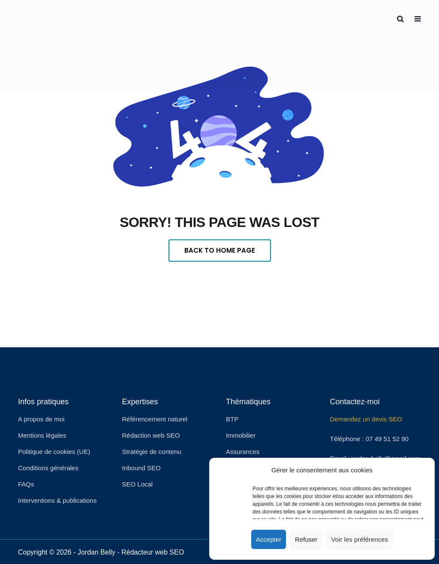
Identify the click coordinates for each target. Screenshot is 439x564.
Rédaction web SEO (151, 435)
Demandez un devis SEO (366, 419)
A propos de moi (41, 419)
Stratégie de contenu (151, 451)
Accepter (268, 539)
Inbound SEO (141, 467)
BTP (232, 419)
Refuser (306, 539)
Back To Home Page (219, 250)
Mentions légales (42, 435)
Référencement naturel (155, 419)
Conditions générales (48, 467)
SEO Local (137, 484)
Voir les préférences (359, 539)
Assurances (242, 451)
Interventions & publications (57, 500)
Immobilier (241, 435)
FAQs (26, 484)
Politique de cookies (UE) (54, 451)
